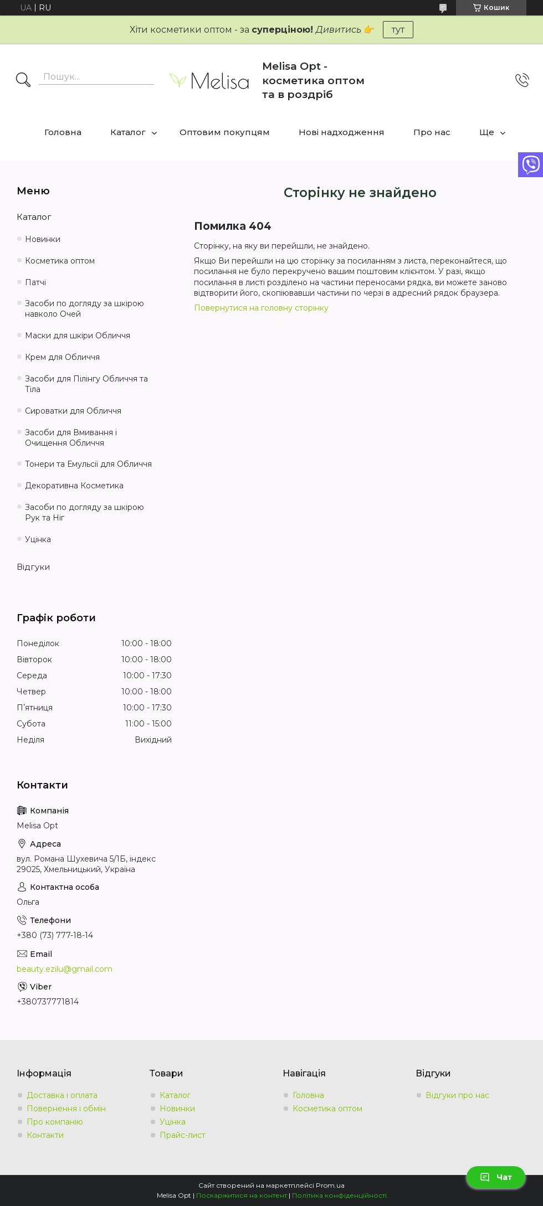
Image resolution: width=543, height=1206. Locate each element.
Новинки (42, 239)
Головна (62, 132)
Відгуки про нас (457, 1095)
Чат (496, 1177)
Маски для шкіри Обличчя (77, 336)
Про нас (431, 132)
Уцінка (38, 539)
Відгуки (33, 566)
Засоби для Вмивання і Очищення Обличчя (71, 437)
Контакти (45, 1135)
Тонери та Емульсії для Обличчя (88, 464)
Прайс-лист (183, 1135)
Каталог (128, 132)
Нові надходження (342, 132)
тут (398, 29)
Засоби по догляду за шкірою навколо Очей (84, 308)
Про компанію (55, 1122)
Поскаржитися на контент (241, 1195)
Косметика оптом (60, 261)
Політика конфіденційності (339, 1195)
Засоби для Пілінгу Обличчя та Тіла (86, 384)
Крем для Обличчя (62, 357)
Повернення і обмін (66, 1109)
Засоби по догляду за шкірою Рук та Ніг (84, 512)
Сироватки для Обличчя (73, 411)
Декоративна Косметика (74, 486)
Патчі (35, 282)
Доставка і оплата (62, 1095)
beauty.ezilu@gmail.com (64, 969)
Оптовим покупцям (225, 132)
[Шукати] (23, 80)
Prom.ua (330, 1185)
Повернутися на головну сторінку (261, 308)
